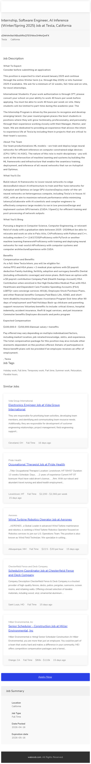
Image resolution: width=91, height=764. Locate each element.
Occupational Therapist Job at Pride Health (36, 464)
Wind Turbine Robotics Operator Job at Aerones (40, 519)
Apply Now (45, 677)
